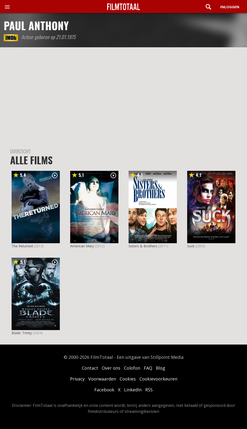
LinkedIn (133, 390)
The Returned (22, 246)
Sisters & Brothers (143, 246)
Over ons (111, 368)
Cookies (128, 379)
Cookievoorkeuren (158, 379)
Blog (160, 368)
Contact (90, 368)
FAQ (148, 368)
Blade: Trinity (22, 333)
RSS (149, 390)
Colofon (132, 368)
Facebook (104, 390)
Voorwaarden (102, 379)
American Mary (82, 246)
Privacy (77, 379)
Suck (190, 246)
